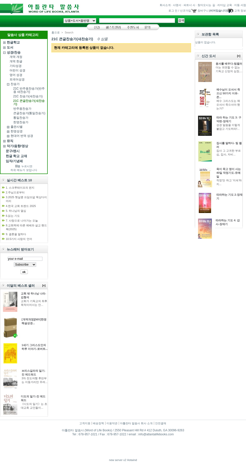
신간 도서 (209, 56)
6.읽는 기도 (13, 215)
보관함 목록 (210, 34)
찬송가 (15, 84)
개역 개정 (16, 57)
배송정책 (98, 423)
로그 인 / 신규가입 (179, 10)
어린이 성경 (17, 70)
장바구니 (203, 10)
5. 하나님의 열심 (16, 210)
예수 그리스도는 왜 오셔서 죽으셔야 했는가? (228, 104)
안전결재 (160, 423)
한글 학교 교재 (16, 156)
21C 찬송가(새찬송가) (28, 96)
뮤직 (10, 141)
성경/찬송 (14, 52)
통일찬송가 (20, 117)
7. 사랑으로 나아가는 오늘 (22, 220)
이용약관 (111, 423)
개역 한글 (16, 61)
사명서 (177, 5)
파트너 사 (189, 5)
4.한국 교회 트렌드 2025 (21, 205)
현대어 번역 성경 (22, 136)
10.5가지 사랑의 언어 (19, 238)
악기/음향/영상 (17, 146)
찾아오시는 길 (206, 5)
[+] (44, 285)
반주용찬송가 (22, 108)
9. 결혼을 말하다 (16, 234)
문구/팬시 (13, 151)
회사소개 (165, 5)
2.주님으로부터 (15, 192)
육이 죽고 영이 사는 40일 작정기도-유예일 (228, 172)
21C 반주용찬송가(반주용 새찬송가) (29, 90)
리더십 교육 (224, 5)
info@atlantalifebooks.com (156, 434)
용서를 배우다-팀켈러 (229, 63)
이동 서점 (240, 5)
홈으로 (55, 32)
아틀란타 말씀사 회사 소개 (136, 423)
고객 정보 (240, 10)
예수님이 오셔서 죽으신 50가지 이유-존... (228, 93)
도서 (10, 47)
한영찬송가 (20, 122)
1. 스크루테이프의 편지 (20, 187)
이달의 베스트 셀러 (21, 285)
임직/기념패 (14, 161)
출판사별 (17, 127)
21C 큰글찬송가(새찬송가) (29, 102)
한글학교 (13, 42)
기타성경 (16, 66)
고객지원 (84, 423)
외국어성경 (17, 79)
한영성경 (17, 131)
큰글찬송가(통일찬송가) (29, 113)
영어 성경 (16, 75)
